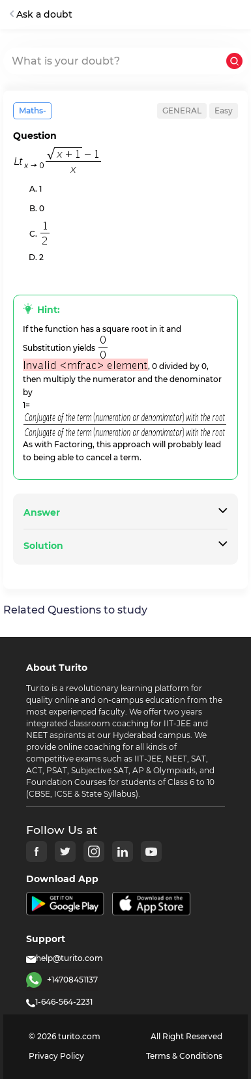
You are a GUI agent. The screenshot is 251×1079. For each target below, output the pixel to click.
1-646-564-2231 (59, 1002)
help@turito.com (64, 958)
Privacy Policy (56, 1056)
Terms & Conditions (184, 1056)
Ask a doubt (41, 14)
